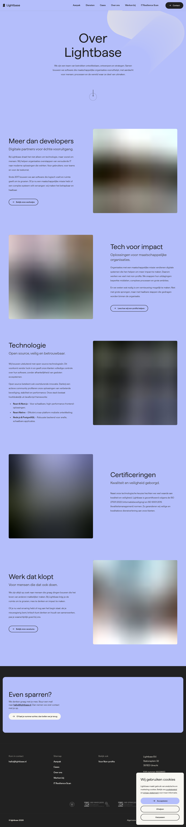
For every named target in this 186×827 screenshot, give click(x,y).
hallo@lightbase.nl (22, 705)
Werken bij (59, 778)
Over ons (58, 772)
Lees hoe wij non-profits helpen (129, 308)
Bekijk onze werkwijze (23, 202)
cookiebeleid (171, 789)
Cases (56, 767)
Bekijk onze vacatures (23, 629)
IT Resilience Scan (62, 783)
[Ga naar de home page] (11, 5)
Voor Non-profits (106, 761)
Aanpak (57, 761)
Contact (174, 5)
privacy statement (151, 793)
